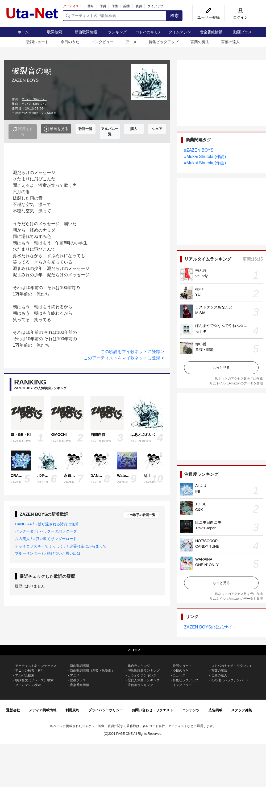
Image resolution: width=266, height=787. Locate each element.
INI (197, 491)
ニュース (179, 675)
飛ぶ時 (200, 270)
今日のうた (70, 42)
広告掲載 (215, 710)
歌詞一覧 (85, 129)
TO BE (200, 504)
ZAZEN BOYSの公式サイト (210, 627)
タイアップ (155, 6)
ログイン (240, 17)
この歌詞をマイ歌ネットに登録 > (132, 351)
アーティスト (72, 6)
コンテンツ (191, 710)
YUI (198, 294)
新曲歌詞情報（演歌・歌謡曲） (92, 670)
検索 (174, 15)
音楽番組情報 (211, 32)
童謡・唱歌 (204, 349)
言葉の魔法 (199, 42)
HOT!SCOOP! (207, 541)
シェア (157, 129)
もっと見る (221, 368)
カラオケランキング (142, 675)
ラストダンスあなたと (213, 307)
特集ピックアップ (163, 42)
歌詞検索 (54, 32)
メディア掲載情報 (42, 710)
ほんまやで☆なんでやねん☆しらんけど (228, 325)
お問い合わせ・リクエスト (152, 710)
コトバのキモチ (148, 32)
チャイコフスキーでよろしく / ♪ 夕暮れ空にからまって (61, 546)
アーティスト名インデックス (36, 666)
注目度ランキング (140, 685)
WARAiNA (203, 559)
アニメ (131, 42)
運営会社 (13, 710)
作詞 (102, 6)
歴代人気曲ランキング (144, 680)
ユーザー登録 (208, 17)
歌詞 (138, 6)
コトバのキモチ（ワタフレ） (232, 666)
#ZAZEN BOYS (198, 150)
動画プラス (242, 32)
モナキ (200, 331)
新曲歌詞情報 (86, 32)
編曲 (126, 6)
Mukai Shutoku (34, 99)
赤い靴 (200, 344)
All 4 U (200, 486)
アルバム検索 (24, 675)
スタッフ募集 (241, 710)
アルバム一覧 (109, 131)
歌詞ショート (37, 42)
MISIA (200, 313)
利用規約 (72, 710)
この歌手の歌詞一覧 (141, 515)
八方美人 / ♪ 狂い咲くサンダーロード (46, 539)
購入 (133, 129)
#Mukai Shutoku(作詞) (205, 156)
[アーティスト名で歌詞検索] (115, 15)
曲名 (91, 6)
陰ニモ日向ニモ (208, 522)
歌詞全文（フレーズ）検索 (34, 680)
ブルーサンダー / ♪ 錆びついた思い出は (48, 553)
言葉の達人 (230, 42)
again (199, 289)
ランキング (117, 32)
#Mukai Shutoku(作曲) (205, 163)
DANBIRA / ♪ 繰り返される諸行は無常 (47, 524)
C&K (199, 510)
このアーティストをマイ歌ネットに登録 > (124, 358)
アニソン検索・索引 (29, 670)
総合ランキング (139, 666)
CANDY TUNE (207, 546)
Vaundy (201, 276)
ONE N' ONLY (207, 565)
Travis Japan (206, 528)
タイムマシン (180, 32)
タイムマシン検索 (28, 685)
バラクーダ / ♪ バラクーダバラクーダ (46, 531)
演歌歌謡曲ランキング (144, 670)
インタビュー (102, 42)
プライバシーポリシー (105, 710)
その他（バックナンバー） (230, 680)
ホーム (23, 32)
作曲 (114, 6)
